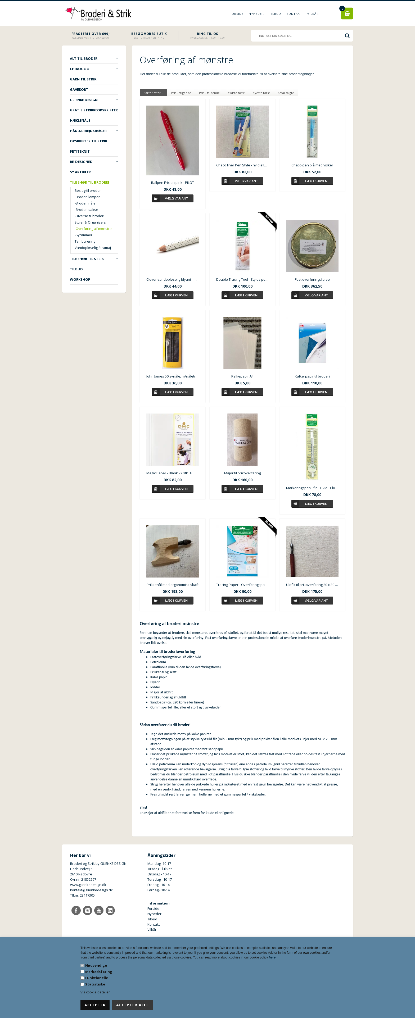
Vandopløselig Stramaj (93, 247)
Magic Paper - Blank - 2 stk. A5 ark (172, 473)
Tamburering (85, 241)
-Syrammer (83, 235)
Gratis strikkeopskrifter (94, 110)
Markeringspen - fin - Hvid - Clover (312, 487)
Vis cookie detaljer (95, 992)
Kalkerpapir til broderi (312, 376)
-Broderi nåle (85, 203)
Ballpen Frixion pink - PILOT (172, 182)
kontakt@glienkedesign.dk (91, 890)
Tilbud (275, 14)
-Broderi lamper (87, 196)
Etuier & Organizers (90, 222)
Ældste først (236, 93)
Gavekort (79, 89)
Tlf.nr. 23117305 (82, 895)
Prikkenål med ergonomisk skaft (173, 584)
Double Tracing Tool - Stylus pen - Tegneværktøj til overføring (242, 279)
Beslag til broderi (88, 190)
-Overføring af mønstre (93, 228)
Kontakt (294, 14)
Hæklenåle (80, 120)
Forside (236, 14)
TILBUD (76, 269)
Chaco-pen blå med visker (312, 165)
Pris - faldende (209, 93)
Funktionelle (96, 977)
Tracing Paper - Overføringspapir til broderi (242, 584)
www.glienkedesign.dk (88, 884)
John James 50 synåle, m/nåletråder (172, 376)
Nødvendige (96, 965)
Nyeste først (261, 93)
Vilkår (313, 14)
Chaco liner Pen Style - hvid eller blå (242, 165)
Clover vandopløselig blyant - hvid (172, 279)
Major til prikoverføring (242, 473)
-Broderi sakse (86, 209)
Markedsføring (98, 971)
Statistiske (95, 984)
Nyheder (256, 14)
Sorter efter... (153, 93)
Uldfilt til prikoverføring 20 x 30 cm (312, 584)
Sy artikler (80, 172)
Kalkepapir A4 (242, 376)
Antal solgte (286, 93)
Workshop (80, 279)
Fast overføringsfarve (312, 279)
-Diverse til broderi (89, 215)
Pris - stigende (181, 93)
